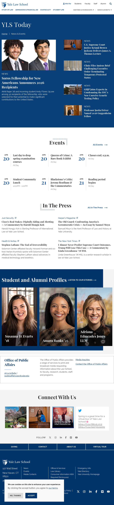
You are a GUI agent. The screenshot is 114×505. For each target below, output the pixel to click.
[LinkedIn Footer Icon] (90, 491)
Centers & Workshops (82, 10)
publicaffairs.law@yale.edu (16, 376)
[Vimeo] (71, 437)
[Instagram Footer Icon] (84, 491)
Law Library (55, 471)
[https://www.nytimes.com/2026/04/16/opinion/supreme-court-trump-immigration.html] (85, 250)
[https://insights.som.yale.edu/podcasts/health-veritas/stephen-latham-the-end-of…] (29, 250)
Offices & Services (58, 468)
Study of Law (7, 10)
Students (77, 4)
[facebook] (66, 437)
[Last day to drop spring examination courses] (19, 160)
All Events (98, 145)
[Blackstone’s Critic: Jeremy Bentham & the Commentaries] (57, 184)
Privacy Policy (65, 491)
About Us (71, 447)
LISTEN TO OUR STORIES (80, 280)
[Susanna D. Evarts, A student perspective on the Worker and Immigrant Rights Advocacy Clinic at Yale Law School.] (19, 316)
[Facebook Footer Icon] (96, 491)
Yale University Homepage (89, 474)
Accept (31, 496)
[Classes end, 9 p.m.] (94, 160)
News (26, 468)
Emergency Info (84, 468)
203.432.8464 (10, 373)
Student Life (58, 10)
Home (4, 34)
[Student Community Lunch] (19, 184)
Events (26, 471)
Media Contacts (30, 474)
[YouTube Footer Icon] (108, 491)
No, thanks (15, 496)
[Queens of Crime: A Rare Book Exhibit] (57, 160)
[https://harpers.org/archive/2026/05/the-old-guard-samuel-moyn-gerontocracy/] (85, 225)
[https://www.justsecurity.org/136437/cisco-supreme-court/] (29, 225)
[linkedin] (61, 437)
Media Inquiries (83, 359)
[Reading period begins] (94, 184)
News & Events (103, 10)
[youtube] (76, 437)
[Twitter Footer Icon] (78, 491)
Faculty (87, 4)
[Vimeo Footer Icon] (102, 491)
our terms (53, 488)
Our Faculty (45, 10)
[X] (50, 437)
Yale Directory (83, 471)
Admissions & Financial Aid (26, 10)
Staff (95, 4)
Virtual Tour (99, 447)
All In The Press (95, 207)
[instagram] (56, 437)
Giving (14, 447)
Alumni (103, 4)
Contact (43, 447)
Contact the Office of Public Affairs (91, 364)
